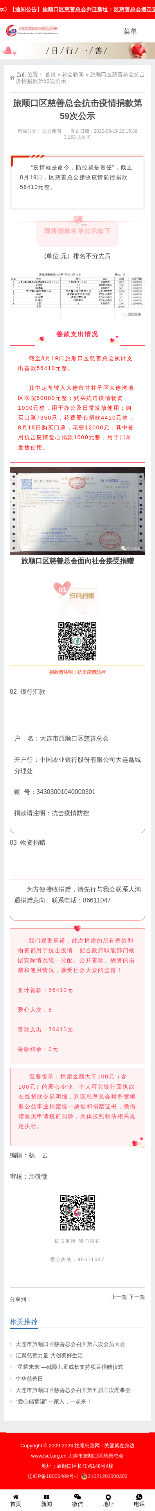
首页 (50, 74)
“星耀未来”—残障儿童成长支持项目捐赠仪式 (69, 1367)
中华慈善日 (29, 1378)
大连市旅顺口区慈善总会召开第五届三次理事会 (73, 1390)
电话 (139, 1500)
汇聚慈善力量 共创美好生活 (49, 1355)
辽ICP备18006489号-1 (53, 1476)
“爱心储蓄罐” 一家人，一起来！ (54, 1401)
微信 (77, 1500)
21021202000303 (104, 1476)
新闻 (46, 1500)
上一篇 (119, 1297)
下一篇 (137, 1297)
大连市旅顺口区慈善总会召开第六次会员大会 (70, 1344)
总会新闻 (73, 74)
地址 (108, 1500)
